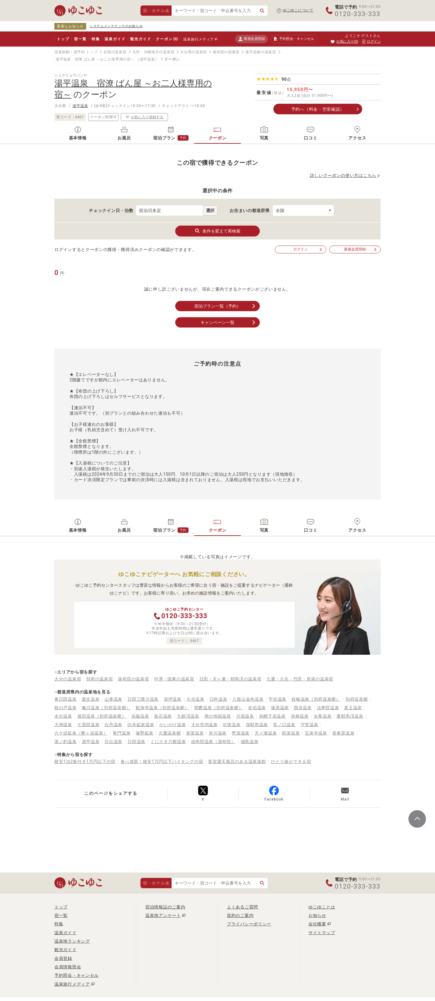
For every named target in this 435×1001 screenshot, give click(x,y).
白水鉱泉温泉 (140, 724)
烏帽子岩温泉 (272, 716)
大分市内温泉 (204, 724)
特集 (96, 39)
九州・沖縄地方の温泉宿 (153, 52)
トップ (63, 39)
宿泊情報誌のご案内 (165, 907)
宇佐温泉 (277, 699)
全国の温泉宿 (114, 52)
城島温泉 (250, 741)
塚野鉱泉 (144, 733)
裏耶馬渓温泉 (350, 716)
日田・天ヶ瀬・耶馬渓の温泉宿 (230, 679)
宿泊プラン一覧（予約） (225, 306)
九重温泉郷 (170, 733)
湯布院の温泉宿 (226, 52)
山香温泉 (113, 699)
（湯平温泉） (147, 59)
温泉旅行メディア (198, 39)
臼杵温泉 (218, 699)
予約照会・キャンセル (76, 975)
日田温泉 (136, 741)
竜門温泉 (121, 733)
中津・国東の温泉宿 (174, 679)
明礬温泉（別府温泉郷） (218, 707)
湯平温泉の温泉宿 (260, 52)
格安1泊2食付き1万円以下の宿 (84, 761)
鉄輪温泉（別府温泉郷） (316, 699)
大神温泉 (63, 724)
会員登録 (63, 958)
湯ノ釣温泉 (65, 741)
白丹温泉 (113, 724)
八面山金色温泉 (247, 699)
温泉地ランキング (72, 941)
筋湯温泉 (291, 733)
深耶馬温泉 (257, 724)
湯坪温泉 (173, 699)
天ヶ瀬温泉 (266, 733)
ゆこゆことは (321, 907)
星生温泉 (91, 699)
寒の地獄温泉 (218, 716)
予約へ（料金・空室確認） (317, 109)
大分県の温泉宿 (193, 52)
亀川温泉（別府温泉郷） (106, 707)
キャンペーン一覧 (228, 322)
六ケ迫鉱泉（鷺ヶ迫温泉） (81, 733)
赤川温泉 (218, 733)
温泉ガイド (115, 39)
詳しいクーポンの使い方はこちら (343, 175)
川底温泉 (245, 716)
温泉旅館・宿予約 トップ (76, 52)
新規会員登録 (251, 39)
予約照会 (294, 39)
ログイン (308, 249)
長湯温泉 (195, 733)
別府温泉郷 (357, 699)
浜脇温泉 (140, 716)
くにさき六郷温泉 (168, 741)
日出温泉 (113, 741)
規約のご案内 (240, 915)
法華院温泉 (328, 707)
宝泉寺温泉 (316, 733)
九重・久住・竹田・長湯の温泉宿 (299, 679)
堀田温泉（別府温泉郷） (101, 716)
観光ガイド (140, 39)
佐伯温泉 (257, 707)
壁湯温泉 (241, 733)
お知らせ (317, 915)
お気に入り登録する (144, 117)
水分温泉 (63, 716)
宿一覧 (80, 39)
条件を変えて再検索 (217, 230)
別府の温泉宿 (99, 679)
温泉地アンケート (163, 915)
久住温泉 (196, 699)
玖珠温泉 (232, 724)
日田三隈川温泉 (143, 699)
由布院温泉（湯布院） (213, 741)
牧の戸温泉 (65, 707)
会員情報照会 (67, 966)
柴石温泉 (163, 716)
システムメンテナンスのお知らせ (116, 26)
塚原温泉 (280, 707)
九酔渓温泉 (188, 716)
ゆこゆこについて (298, 10)
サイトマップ (321, 932)
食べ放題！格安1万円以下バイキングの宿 (162, 761)
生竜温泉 (323, 716)
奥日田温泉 (65, 699)
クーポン (167, 39)
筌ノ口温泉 (284, 724)
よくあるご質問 (242, 907)
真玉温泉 (353, 707)
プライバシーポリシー (249, 923)
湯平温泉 (80, 106)
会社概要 (317, 923)
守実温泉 (309, 724)
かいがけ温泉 (172, 724)
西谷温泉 (303, 707)
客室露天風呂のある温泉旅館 (237, 761)
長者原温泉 (343, 733)
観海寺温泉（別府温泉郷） (162, 707)
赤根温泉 (300, 716)
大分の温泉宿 (67, 679)
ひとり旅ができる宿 (291, 761)
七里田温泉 (88, 724)
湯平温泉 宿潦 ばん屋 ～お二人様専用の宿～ (95, 59)
